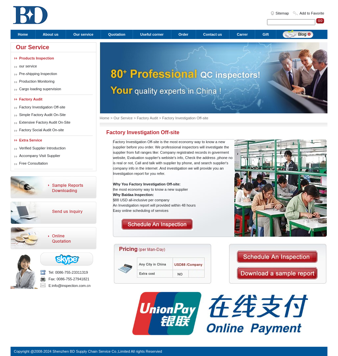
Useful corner (152, 34)
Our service (83, 34)
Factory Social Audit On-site (41, 130)
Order (183, 34)
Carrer (242, 34)
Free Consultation (33, 163)
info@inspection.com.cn (71, 286)
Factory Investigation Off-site (42, 107)
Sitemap (282, 13)
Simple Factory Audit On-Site (42, 115)
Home (23, 34)
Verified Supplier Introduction (42, 148)
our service (28, 66)
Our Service (123, 118)
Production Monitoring (36, 81)
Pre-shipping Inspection (38, 74)
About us (51, 34)
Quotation (116, 34)
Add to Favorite (311, 13)
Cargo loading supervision (40, 89)
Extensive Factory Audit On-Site (44, 122)
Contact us (212, 34)
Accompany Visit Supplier (39, 156)
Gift (265, 34)
